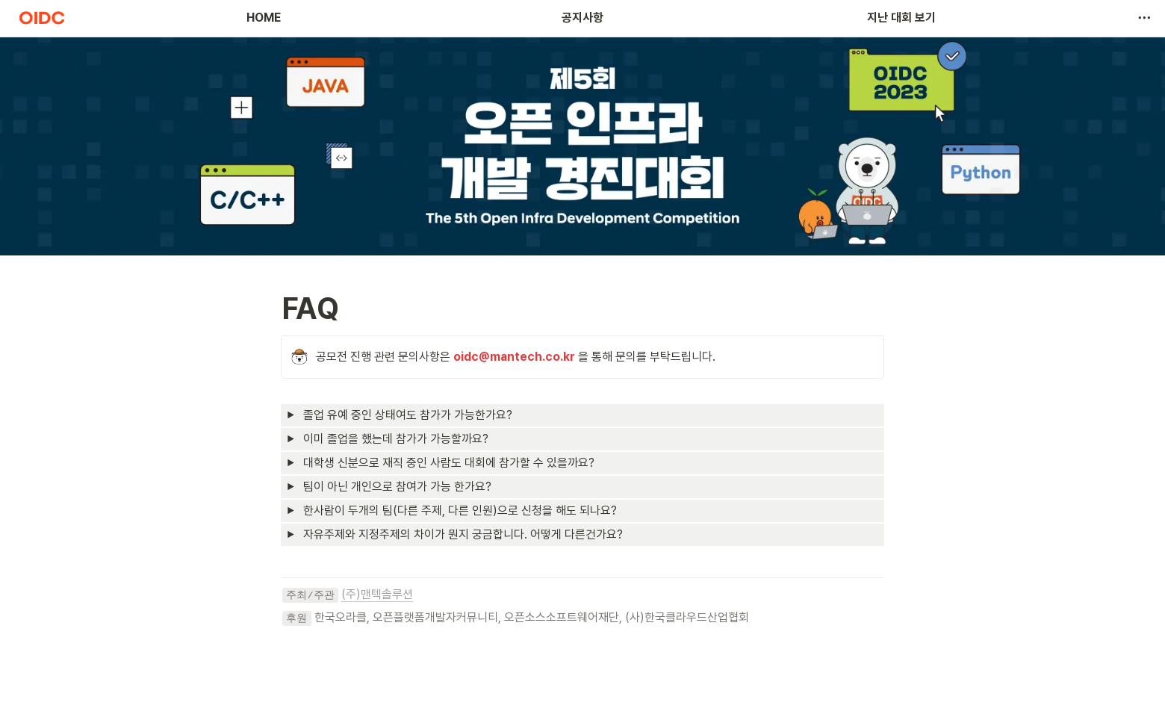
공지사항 (582, 17)
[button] (1144, 17)
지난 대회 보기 (901, 17)
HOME (263, 17)
